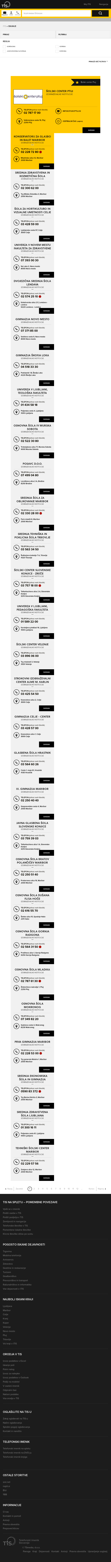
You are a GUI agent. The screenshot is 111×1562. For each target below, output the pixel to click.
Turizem (7, 1272)
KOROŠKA (61, 51)
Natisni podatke (11, 1394)
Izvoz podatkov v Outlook (16, 1377)
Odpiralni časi (9, 1390)
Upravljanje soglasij (97, 1551)
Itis (4, 26)
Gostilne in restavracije (14, 1268)
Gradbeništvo (9, 1276)
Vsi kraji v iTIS (10, 1343)
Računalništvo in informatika (17, 1284)
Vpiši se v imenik (11, 1209)
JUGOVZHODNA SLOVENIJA (14, 51)
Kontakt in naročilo (12, 1431)
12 (77, 1188)
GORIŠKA (61, 46)
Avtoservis (8, 1259)
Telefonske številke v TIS (15, 1225)
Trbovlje (7, 1339)
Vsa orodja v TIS (11, 1398)
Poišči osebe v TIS (12, 1213)
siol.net (6, 1482)
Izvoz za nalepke (11, 1373)
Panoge (27, 1551)
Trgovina (7, 1251)
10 (69, 1188)
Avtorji (6, 1520)
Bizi (5, 1490)
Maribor (7, 1310)
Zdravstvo (8, 1263)
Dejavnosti (44, 1551)
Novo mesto (9, 1331)
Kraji (35, 1551)
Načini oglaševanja (12, 1422)
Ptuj (5, 1335)
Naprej (101, 1188)
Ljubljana (7, 1306)
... (81, 1188)
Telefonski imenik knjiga (15, 1457)
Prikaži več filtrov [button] (97, 61)
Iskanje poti (8, 1365)
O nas (6, 1511)
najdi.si (6, 1486)
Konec (91, 1188)
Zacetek (19, 1188)
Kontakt (55, 1551)
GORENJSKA (9, 46)
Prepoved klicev (11, 1528)
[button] (7, 4)
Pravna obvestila (11, 1524)
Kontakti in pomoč (12, 1516)
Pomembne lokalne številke (17, 1229)
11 (73, 1188)
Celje (5, 1314)
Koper (6, 1322)
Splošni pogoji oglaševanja (16, 1427)
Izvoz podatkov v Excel (14, 1361)
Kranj (5, 1318)
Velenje (7, 1327)
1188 (5, 1494)
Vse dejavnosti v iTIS (13, 1288)
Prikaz (6, 34)
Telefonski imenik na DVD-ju (17, 1452)
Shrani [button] (91, 130)
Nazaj (9, 1188)
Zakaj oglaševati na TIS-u (15, 1418)
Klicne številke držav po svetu (18, 1234)
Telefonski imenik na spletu (16, 1448)
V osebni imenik (11, 1386)
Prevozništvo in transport (15, 1280)
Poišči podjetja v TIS (13, 1217)
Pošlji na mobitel (11, 1381)
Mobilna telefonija (12, 1255)
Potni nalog (8, 1369)
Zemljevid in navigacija (14, 1221)
